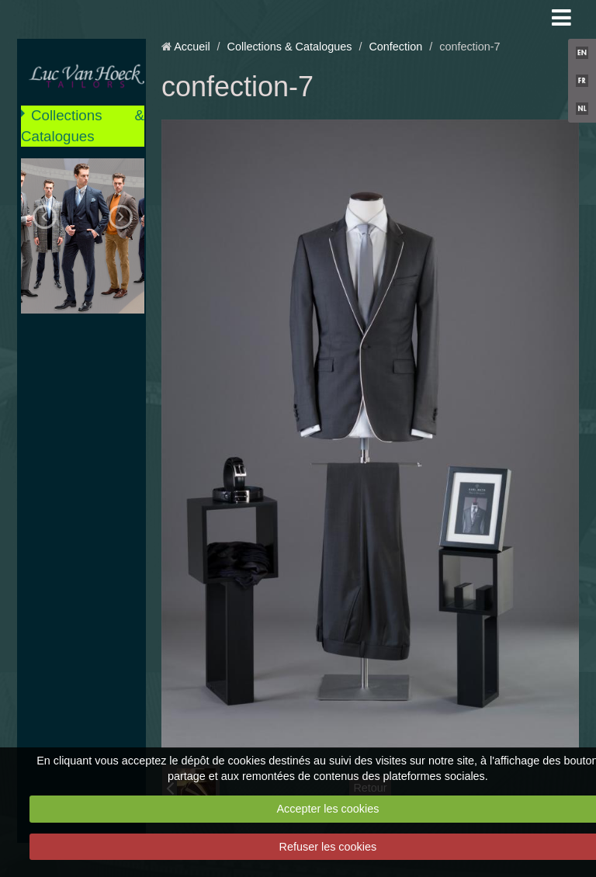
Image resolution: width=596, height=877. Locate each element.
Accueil (192, 46)
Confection (395, 46)
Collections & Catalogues (82, 125)
